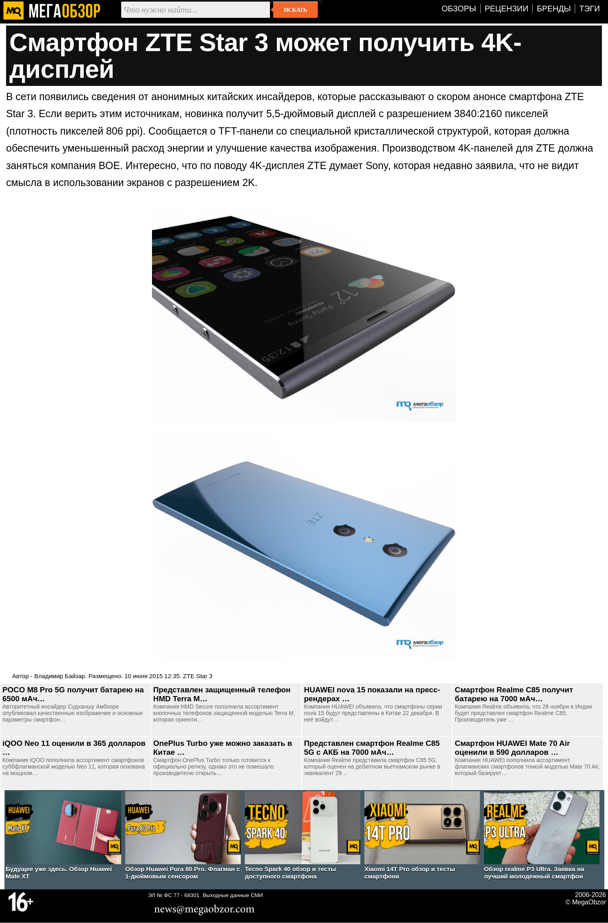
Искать (295, 9)
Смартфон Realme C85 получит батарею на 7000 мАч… (514, 694)
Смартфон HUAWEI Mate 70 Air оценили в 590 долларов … (512, 747)
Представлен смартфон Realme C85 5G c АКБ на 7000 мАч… (372, 747)
